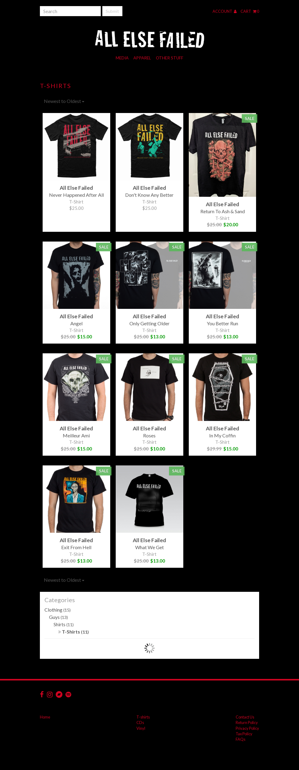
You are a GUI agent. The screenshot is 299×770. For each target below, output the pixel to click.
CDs (140, 722)
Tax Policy (244, 733)
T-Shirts (73, 631)
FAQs (240, 739)
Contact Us (245, 717)
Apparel (142, 57)
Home (45, 717)
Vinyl (140, 728)
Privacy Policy (247, 728)
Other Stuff (169, 57)
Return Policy (247, 722)
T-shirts (143, 717)
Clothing (57, 610)
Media (122, 57)
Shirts (64, 624)
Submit (112, 11)
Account (225, 11)
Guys (58, 617)
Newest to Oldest (64, 101)
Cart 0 (250, 11)
